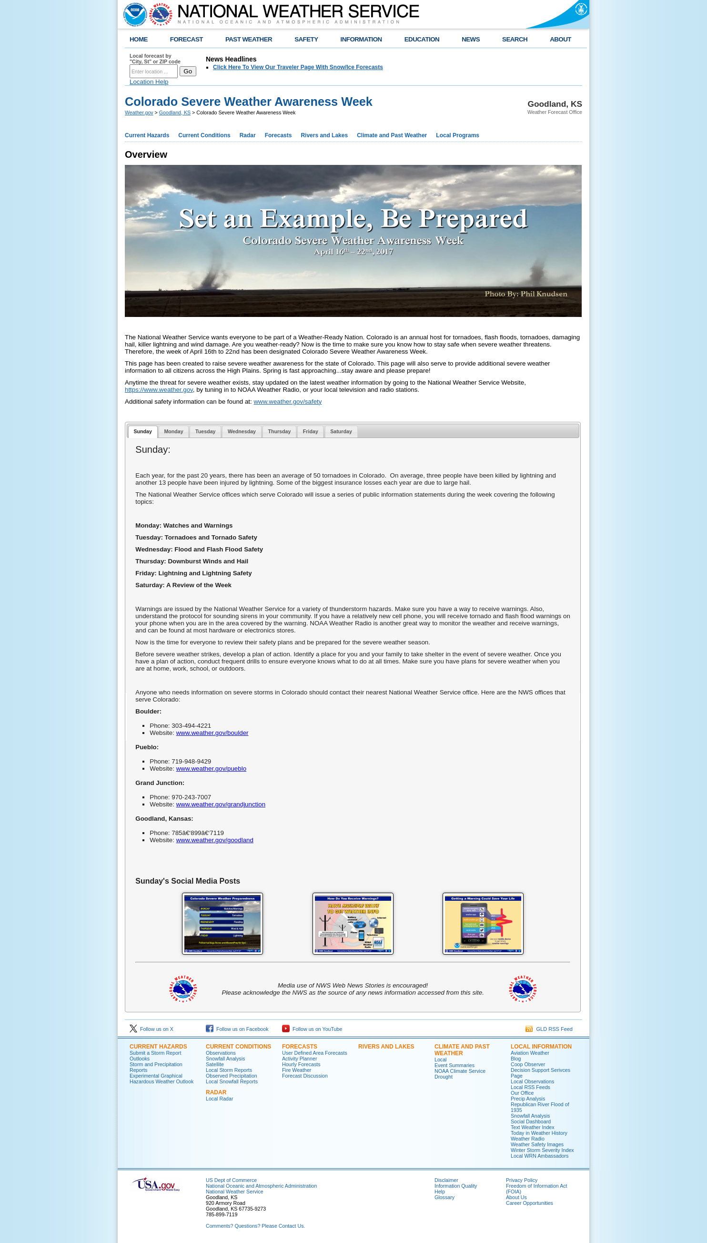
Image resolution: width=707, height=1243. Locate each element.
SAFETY (306, 39)
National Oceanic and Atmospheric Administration (261, 1186)
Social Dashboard (531, 1121)
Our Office (522, 1093)
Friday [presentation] (310, 431)
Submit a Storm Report (155, 1053)
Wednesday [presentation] (242, 431)
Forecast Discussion (305, 1076)
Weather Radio (528, 1138)
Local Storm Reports (229, 1070)
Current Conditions (204, 135)
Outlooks (140, 1058)
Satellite (215, 1064)
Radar (248, 135)
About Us (516, 1197)
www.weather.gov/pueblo (211, 768)
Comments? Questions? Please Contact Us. (255, 1226)
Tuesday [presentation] (205, 431)
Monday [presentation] (173, 431)
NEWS (471, 39)
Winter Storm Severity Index (542, 1150)
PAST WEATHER (248, 39)
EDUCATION (421, 39)
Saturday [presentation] (341, 431)
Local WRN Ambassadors (539, 1156)
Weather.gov (139, 112)
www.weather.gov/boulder (212, 732)
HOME (139, 39)
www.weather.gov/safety (287, 401)
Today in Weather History (539, 1133)
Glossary (444, 1197)
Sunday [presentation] (142, 431)
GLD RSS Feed (549, 1029)
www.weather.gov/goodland (214, 840)
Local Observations (532, 1081)
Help (439, 1191)
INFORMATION (361, 39)
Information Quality (455, 1186)
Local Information (541, 1046)
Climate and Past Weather (392, 135)
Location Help (149, 81)
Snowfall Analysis (225, 1058)
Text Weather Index (533, 1127)
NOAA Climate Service (459, 1071)
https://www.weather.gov (159, 389)
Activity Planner (299, 1058)
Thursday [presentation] (279, 431)
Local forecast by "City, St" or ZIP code (155, 58)
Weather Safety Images (537, 1144)
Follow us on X (151, 1029)
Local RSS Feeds (530, 1087)
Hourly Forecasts (301, 1064)
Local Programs (457, 135)
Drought (443, 1077)
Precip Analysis (528, 1098)
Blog (516, 1058)
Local (440, 1059)
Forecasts (278, 135)
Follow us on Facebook (237, 1029)
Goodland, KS (175, 112)
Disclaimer (446, 1180)
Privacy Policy (521, 1180)
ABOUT (560, 39)
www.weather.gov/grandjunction (220, 804)
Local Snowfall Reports (232, 1081)
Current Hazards (147, 135)
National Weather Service (234, 1191)
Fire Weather (296, 1070)
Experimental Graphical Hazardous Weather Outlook (161, 1078)
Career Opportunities (529, 1203)
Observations (221, 1053)
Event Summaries (454, 1065)
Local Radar (219, 1098)
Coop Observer (528, 1064)
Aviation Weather (530, 1053)
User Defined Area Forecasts (314, 1053)
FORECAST (186, 39)
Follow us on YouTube (312, 1029)
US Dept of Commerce (231, 1180)
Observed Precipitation (231, 1076)
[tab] (143, 432)
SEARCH (514, 39)
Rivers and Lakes (324, 135)
